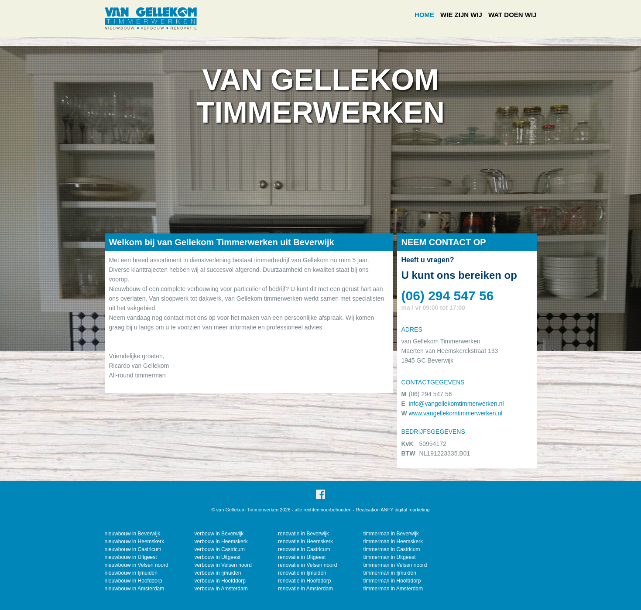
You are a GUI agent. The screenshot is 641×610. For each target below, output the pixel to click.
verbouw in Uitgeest (217, 557)
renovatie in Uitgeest (302, 557)
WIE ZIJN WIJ (461, 14)
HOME (424, 14)
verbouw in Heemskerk (221, 541)
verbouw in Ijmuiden (218, 573)
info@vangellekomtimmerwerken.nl (456, 403)
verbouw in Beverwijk (219, 534)
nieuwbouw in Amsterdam (135, 589)
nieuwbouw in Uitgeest (131, 557)
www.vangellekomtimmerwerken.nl (456, 413)
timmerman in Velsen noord (395, 565)
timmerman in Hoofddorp (392, 581)
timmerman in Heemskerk (393, 541)
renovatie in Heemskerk (305, 541)
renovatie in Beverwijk (303, 534)
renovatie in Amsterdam (305, 589)
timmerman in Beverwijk (390, 534)
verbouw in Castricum (220, 549)
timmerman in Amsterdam (393, 589)
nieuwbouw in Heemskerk (135, 541)
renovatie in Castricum (304, 549)
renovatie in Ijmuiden (302, 573)
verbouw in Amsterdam (221, 589)
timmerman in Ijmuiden (389, 573)
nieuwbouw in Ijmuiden (131, 573)
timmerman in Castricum (391, 549)
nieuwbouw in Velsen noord (136, 565)
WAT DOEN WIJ (512, 14)
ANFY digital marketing (404, 509)
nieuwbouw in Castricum (133, 549)
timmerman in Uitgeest (389, 557)
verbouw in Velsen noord (223, 565)
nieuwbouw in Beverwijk (132, 534)
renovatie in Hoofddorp (304, 581)
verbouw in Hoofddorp (220, 581)
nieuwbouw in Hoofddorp (133, 581)
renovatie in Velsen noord (307, 565)
